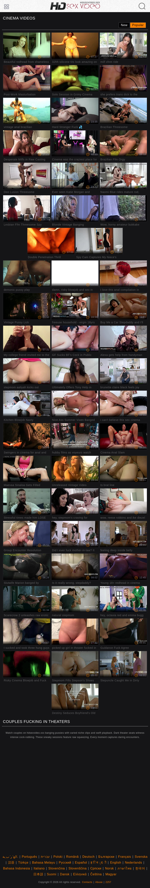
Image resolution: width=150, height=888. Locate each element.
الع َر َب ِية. (10, 856)
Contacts (87, 882)
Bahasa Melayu (43, 862)
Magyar (111, 874)
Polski (58, 856)
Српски (95, 868)
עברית (45, 856)
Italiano (39, 868)
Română (72, 856)
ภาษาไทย (125, 868)
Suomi (51, 874)
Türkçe (23, 862)
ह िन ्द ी (98, 862)
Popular (138, 25)
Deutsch (88, 856)
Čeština (96, 874)
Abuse (99, 882)
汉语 (11, 862)
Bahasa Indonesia (16, 868)
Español (81, 862)
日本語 (38, 874)
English (115, 862)
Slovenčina (56, 868)
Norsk (109, 868)
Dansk (64, 874)
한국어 (140, 868)
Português (29, 856)
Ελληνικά (80, 874)
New (124, 25)
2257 (108, 882)
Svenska (141, 856)
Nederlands (133, 862)
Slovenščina (78, 868)
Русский (65, 862)
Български (106, 856)
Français (124, 856)
